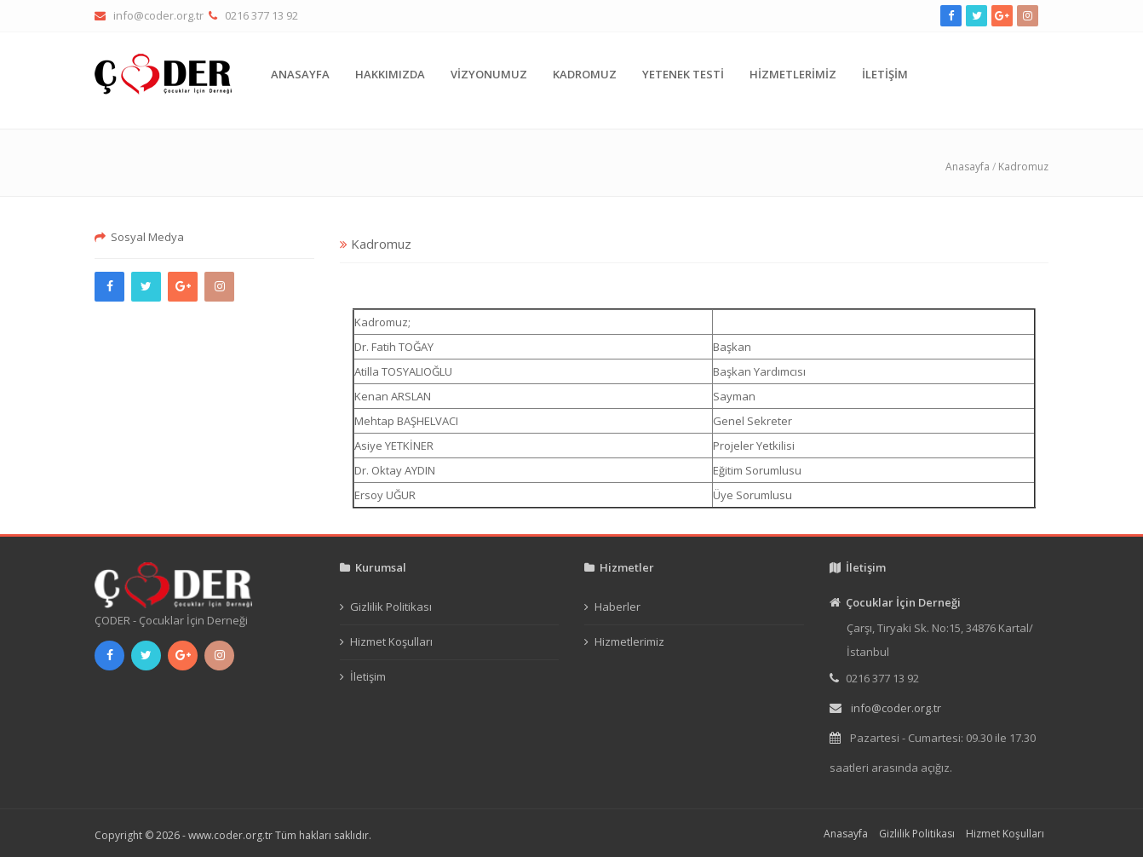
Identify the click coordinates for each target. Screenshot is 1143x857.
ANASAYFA (300, 74)
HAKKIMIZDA (390, 74)
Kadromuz (1023, 166)
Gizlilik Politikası (391, 606)
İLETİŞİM (885, 74)
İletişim (368, 676)
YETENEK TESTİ (683, 74)
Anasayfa (967, 166)
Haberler (617, 606)
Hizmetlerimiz (629, 641)
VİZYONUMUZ (489, 74)
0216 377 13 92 (261, 15)
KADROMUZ (585, 74)
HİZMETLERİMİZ (793, 74)
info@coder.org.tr (158, 15)
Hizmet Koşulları (391, 641)
